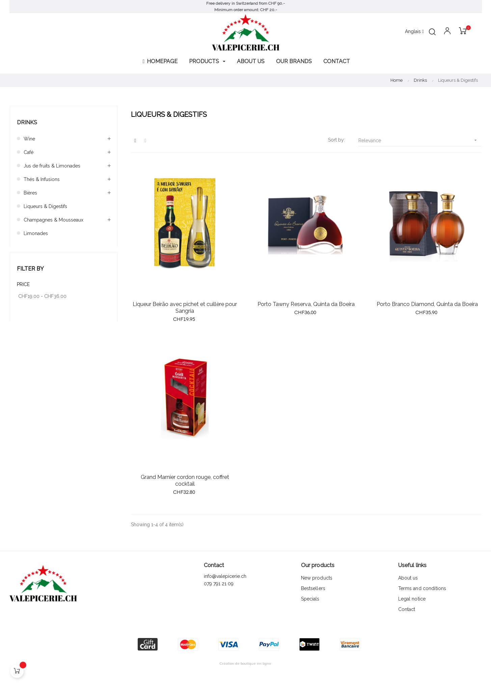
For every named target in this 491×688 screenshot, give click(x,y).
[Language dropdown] (414, 31)
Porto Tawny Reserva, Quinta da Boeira (306, 304)
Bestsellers (313, 588)
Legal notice (412, 599)
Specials (310, 599)
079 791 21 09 (219, 583)
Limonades (36, 233)
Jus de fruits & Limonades (52, 166)
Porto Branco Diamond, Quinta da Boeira (427, 304)
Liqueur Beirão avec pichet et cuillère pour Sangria (185, 307)
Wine (29, 139)
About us (408, 578)
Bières (30, 193)
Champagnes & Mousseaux (53, 220)
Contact (406, 609)
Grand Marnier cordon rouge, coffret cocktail (185, 480)
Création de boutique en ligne (245, 663)
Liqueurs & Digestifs (45, 206)
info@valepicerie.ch (225, 576)
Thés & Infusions (42, 179)
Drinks (27, 122)
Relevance (419, 140)
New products (317, 578)
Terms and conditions (422, 588)
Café (28, 152)
